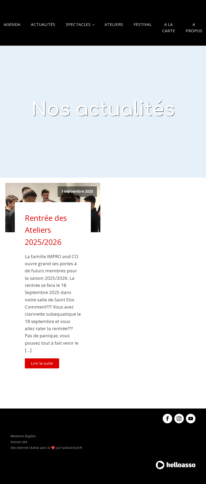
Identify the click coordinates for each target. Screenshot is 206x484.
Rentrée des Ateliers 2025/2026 (46, 230)
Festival (143, 24)
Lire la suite (42, 363)
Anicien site (19, 442)
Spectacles (78, 24)
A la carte (168, 27)
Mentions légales (23, 436)
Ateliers (114, 24)
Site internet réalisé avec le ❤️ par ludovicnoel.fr (46, 447)
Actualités (43, 24)
